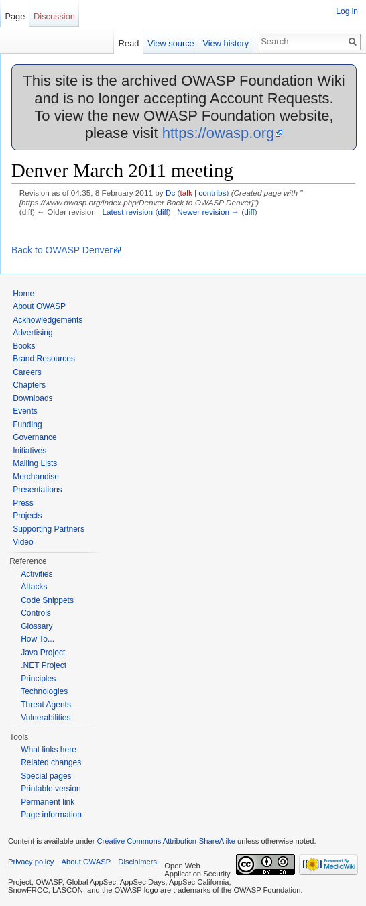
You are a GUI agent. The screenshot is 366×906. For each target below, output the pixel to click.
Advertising (32, 332)
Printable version (50, 788)
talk (186, 192)
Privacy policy (31, 862)
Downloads (32, 398)
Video (23, 542)
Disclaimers (137, 862)
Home (23, 293)
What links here (48, 749)
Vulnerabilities (45, 717)
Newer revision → (208, 211)
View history (225, 43)
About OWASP (39, 306)
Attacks (34, 586)
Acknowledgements (47, 320)
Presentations (37, 489)
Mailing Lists (35, 463)
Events (25, 411)
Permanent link (47, 802)
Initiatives (29, 450)
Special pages (46, 776)
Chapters (29, 385)
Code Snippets (47, 600)
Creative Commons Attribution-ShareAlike (166, 841)
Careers (27, 372)
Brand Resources (44, 358)
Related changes (51, 762)
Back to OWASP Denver (62, 250)
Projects (27, 515)
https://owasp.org (218, 133)
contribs (212, 192)
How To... (37, 639)
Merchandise (36, 477)
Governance (34, 437)
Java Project (43, 652)
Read (129, 43)
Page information (51, 814)
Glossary (36, 626)
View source (170, 43)
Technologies (44, 691)
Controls (36, 613)
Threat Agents (46, 705)
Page (15, 16)
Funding (27, 424)
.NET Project (43, 665)
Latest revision (127, 211)
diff (163, 211)
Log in (347, 11)
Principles (38, 678)
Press (23, 503)
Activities (36, 574)
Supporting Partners (48, 529)
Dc (170, 192)
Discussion (54, 16)
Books (24, 346)
